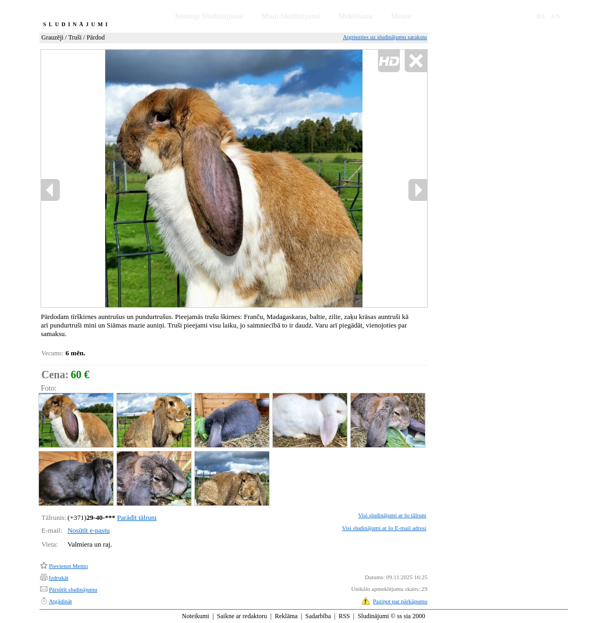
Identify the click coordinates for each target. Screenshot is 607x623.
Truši (75, 37)
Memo (401, 16)
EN (556, 16)
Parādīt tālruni (136, 517)
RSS (344, 616)
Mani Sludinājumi (291, 16)
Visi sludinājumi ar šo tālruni (392, 515)
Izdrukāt (59, 577)
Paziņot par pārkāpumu (400, 601)
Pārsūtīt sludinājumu (73, 589)
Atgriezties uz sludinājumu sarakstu (385, 37)
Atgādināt (60, 601)
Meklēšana (355, 16)
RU (542, 16)
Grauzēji (53, 37)
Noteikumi (195, 616)
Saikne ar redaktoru (242, 616)
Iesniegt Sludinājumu (209, 16)
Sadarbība (318, 616)
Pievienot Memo (68, 566)
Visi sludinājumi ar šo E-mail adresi (384, 528)
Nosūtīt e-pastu (88, 530)
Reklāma (286, 616)
